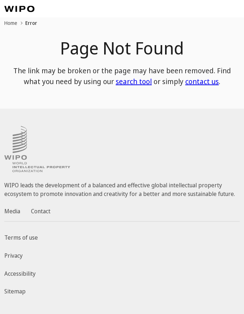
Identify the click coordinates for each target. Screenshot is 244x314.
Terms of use (21, 237)
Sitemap (15, 291)
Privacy (13, 256)
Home (10, 22)
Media (12, 211)
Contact (40, 211)
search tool (134, 81)
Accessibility (20, 274)
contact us (202, 81)
